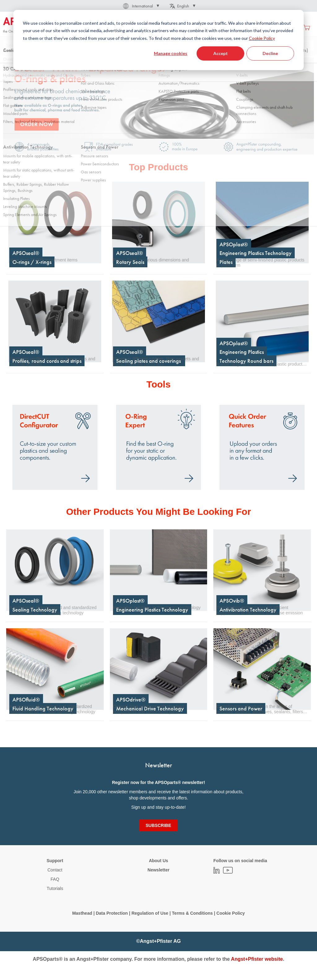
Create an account (277, 27)
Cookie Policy (230, 913)
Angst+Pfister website (257, 959)
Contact (54, 869)
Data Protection (112, 913)
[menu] (146, 27)
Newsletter (159, 869)
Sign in (247, 27)
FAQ (54, 879)
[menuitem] (98, 27)
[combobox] (158, 45)
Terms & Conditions (192, 913)
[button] (140, 6)
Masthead (82, 913)
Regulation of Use (150, 913)
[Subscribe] (158, 825)
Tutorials (55, 888)
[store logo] (29, 25)
